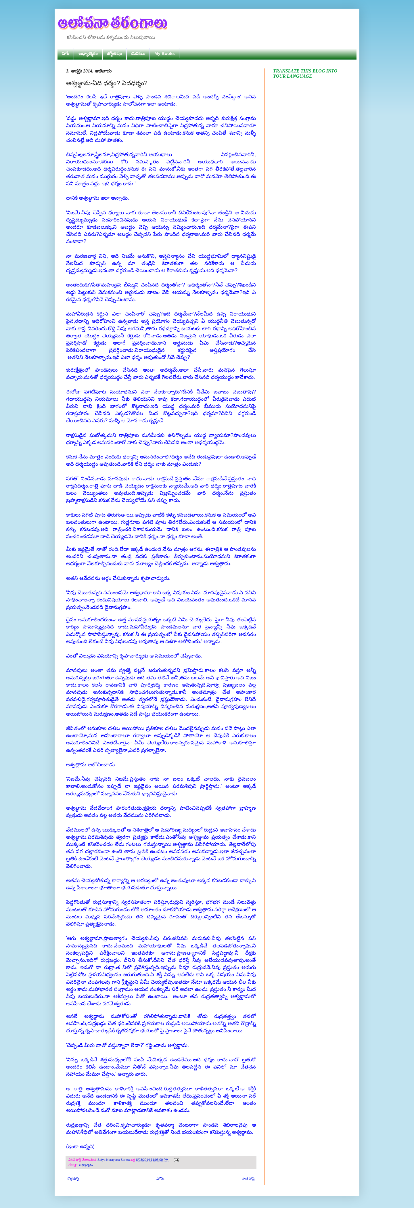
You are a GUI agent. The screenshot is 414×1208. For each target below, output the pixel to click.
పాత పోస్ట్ (248, 1179)
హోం (65, 53)
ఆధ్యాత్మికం (88, 53)
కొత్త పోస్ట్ (73, 1179)
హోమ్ (160, 1179)
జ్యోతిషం (114, 53)
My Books (164, 53)
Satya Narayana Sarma (114, 1159)
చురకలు (138, 53)
